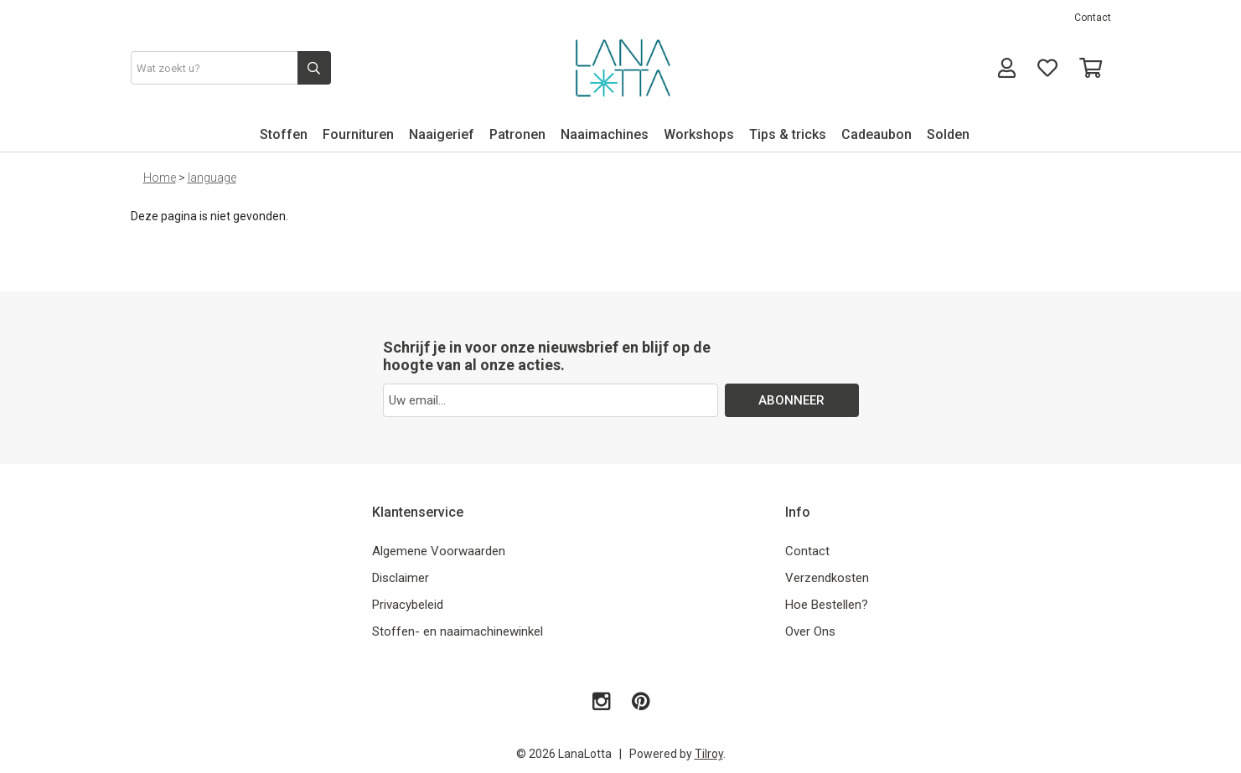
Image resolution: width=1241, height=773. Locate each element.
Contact (1092, 17)
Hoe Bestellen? (826, 604)
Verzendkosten (827, 577)
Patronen (517, 134)
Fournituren (358, 134)
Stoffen (284, 134)
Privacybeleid (407, 604)
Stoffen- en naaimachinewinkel (457, 631)
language (212, 177)
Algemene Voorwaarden (438, 551)
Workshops (699, 134)
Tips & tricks (787, 134)
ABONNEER (791, 400)
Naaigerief (441, 134)
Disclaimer (400, 577)
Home (159, 177)
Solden (948, 134)
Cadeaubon (876, 134)
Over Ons (810, 631)
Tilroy (709, 753)
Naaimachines (605, 134)
